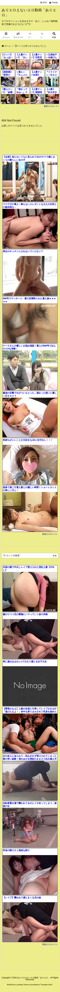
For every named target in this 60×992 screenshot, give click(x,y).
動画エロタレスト (51, 106)
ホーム (7, 46)
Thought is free (46, 985)
